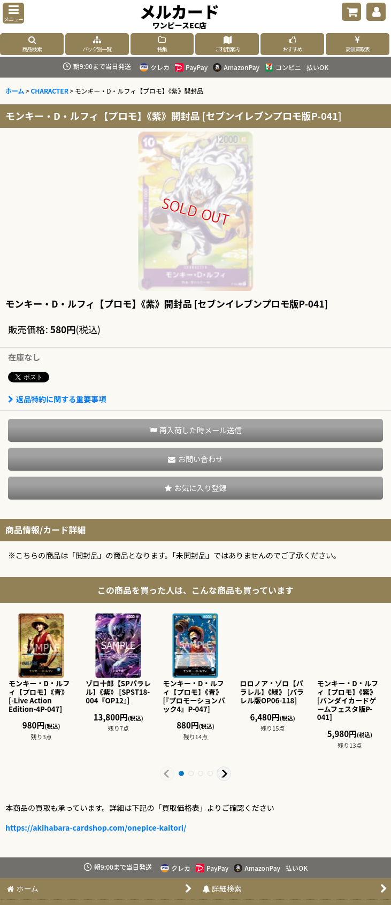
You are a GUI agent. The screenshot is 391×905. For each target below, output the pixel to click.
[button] (13, 13)
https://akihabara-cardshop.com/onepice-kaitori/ (96, 827)
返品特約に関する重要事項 (57, 399)
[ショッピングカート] (351, 12)
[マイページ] (376, 12)
